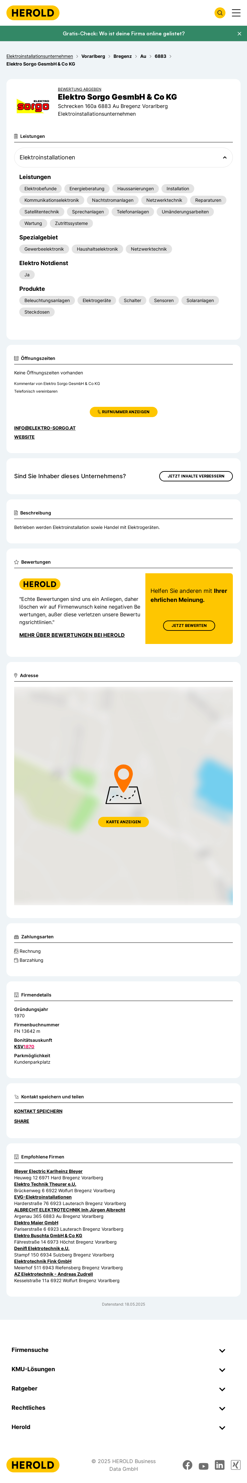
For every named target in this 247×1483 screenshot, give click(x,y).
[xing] (236, 1465)
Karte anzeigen (123, 821)
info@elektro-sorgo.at (45, 428)
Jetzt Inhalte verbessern (196, 476)
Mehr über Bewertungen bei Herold (72, 635)
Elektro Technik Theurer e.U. (45, 1184)
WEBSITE (24, 437)
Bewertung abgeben (79, 89)
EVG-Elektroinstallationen (43, 1197)
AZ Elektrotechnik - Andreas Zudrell (53, 1274)
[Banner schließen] (239, 34)
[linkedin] (219, 1465)
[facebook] (187, 1465)
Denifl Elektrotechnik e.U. (41, 1248)
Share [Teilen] (21, 1121)
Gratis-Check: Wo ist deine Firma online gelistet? (124, 33)
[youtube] (203, 1465)
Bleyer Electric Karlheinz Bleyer (48, 1171)
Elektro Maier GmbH (36, 1222)
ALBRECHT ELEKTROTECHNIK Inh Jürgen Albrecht (69, 1209)
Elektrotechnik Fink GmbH (42, 1261)
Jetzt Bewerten (189, 625)
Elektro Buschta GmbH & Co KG (48, 1235)
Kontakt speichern (38, 1111)
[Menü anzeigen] (236, 12)
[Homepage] (32, 12)
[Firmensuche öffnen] (220, 12)
